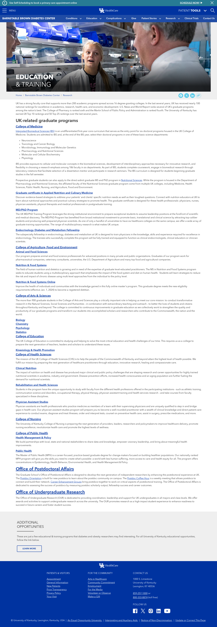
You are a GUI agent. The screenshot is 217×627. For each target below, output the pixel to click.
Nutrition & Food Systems (31, 265)
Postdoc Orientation (31, 478)
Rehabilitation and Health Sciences (37, 385)
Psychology (22, 328)
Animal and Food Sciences (32, 252)
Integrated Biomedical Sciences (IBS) (35, 131)
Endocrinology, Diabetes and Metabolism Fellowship (48, 230)
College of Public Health (32, 433)
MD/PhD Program (27, 210)
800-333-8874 (140, 597)
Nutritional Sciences (131, 180)
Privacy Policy (54, 593)
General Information (57, 583)
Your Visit (52, 597)
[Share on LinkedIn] (192, 95)
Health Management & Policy (33, 437)
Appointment (54, 579)
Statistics (21, 332)
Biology (20, 320)
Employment (94, 586)
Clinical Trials (191, 18)
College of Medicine (29, 126)
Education (91, 18)
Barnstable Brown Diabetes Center (42, 95)
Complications (114, 18)
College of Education (30, 336)
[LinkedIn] (158, 611)
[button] (9, 10)
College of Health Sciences (33, 354)
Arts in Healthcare (97, 579)
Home (19, 95)
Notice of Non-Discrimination (156, 620)
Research (171, 18)
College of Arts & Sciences (33, 295)
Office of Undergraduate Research (50, 492)
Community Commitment (101, 583)
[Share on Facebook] (181, 95)
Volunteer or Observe (99, 593)
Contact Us (209, 18)
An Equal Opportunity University (85, 620)
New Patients (53, 586)
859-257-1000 (140, 593)
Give (133, 18)
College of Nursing (28, 419)
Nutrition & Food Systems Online (35, 282)
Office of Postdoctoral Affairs (45, 469)
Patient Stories (149, 18)
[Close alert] (212, 3)
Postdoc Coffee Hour (138, 478)
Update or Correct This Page (190, 620)
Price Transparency (57, 590)
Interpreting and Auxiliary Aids (121, 620)
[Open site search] (212, 10)
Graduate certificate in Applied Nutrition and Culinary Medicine (54, 193)
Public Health (24, 451)
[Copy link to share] (198, 95)
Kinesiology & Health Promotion (35, 350)
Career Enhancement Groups (66, 482)
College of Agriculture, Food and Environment (46, 247)
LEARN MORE (29, 549)
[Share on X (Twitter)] (187, 95)
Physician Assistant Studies (32, 402)
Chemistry (22, 324)
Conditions (71, 18)
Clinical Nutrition (26, 368)
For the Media (95, 590)
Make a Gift (94, 597)
